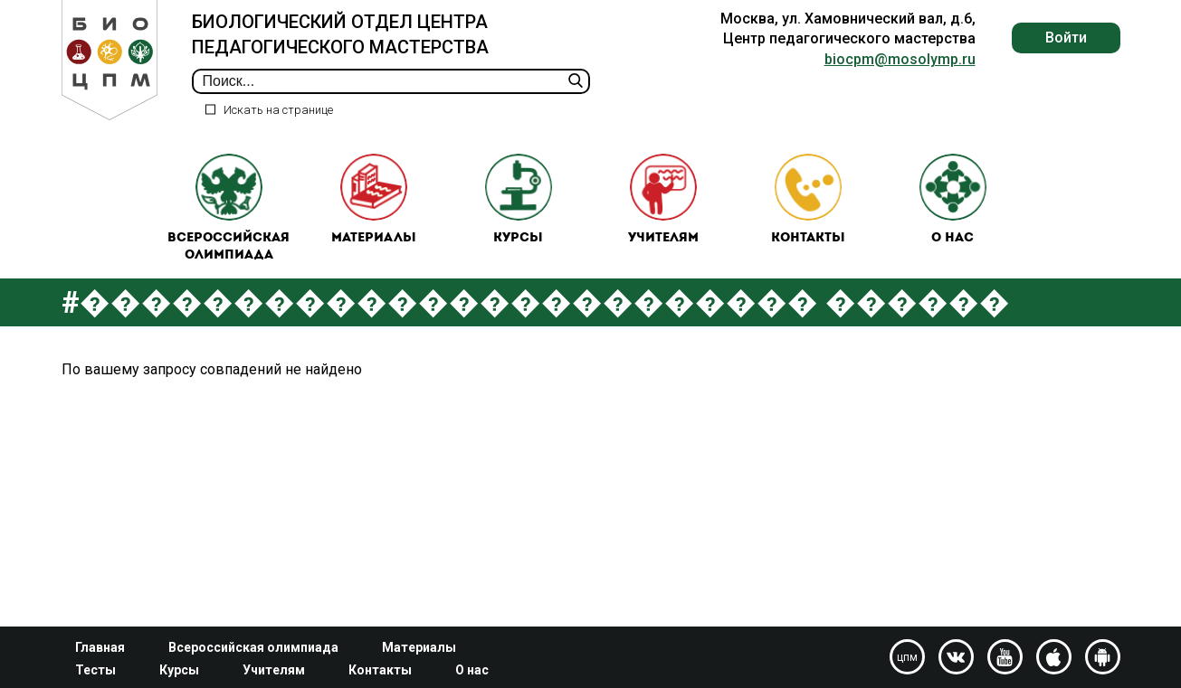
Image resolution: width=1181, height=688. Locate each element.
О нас (952, 199)
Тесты (95, 670)
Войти (1066, 37)
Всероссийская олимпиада (228, 208)
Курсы (518, 199)
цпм (907, 657)
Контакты (808, 199)
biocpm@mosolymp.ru (900, 59)
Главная (100, 647)
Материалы (373, 199)
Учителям (663, 199)
